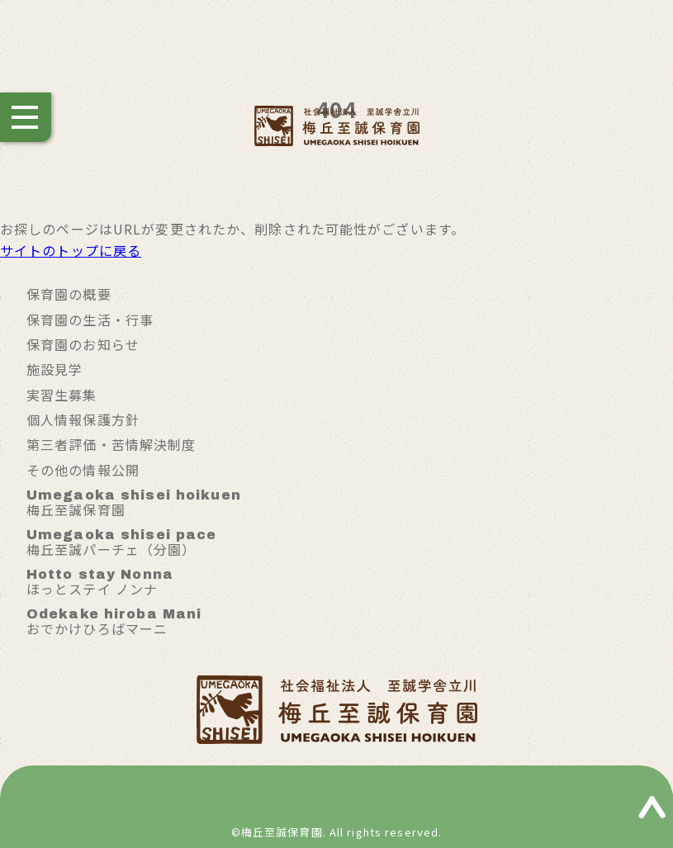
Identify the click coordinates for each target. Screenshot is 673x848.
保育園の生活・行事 (90, 319)
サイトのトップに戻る (70, 250)
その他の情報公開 (83, 470)
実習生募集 (61, 395)
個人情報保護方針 (83, 419)
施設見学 (54, 369)
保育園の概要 (68, 294)
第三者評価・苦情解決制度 (111, 444)
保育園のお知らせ (83, 344)
